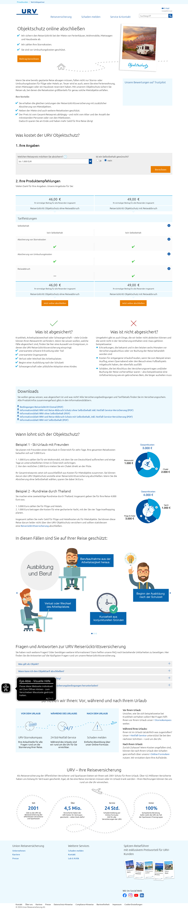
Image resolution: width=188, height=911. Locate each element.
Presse (15, 858)
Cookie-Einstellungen (133, 904)
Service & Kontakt (120, 16)
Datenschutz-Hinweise (63, 904)
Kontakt (71, 854)
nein (110, 160)
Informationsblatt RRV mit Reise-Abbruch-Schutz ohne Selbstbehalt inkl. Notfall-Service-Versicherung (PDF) (76, 410)
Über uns (29, 904)
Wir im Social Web (132, 890)
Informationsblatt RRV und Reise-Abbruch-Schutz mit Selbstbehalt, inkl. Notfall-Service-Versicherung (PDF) (76, 416)
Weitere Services (78, 845)
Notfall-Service (138, 735)
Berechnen (160, 169)
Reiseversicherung (61, 16)
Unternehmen (18, 850)
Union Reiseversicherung (28, 845)
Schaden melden (90, 16)
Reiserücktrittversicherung (35, 525)
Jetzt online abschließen (54, 303)
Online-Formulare (160, 754)
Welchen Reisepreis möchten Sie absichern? (40, 156)
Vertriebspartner (38, 2)
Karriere (16, 854)
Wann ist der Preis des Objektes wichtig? (39, 678)
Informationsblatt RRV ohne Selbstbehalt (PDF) (45, 413)
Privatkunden (22, 2)
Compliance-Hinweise (85, 904)
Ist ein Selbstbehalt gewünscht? (112, 156)
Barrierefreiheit (103, 904)
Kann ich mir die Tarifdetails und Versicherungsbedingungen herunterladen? (58, 685)
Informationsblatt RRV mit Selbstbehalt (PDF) (44, 419)
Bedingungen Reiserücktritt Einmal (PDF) (41, 406)
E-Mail (165, 8)
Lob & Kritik (73, 858)
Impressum (117, 904)
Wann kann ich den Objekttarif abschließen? (41, 671)
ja (100, 160)
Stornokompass (163, 720)
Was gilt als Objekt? (28, 664)
